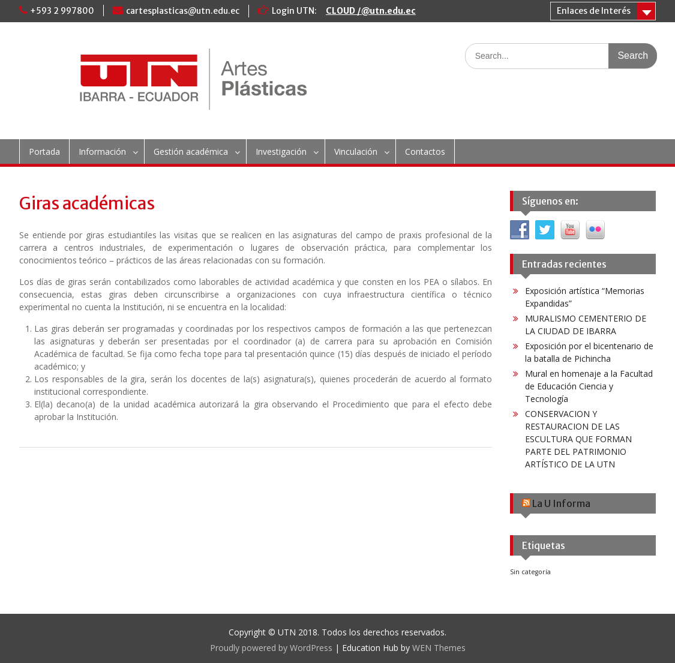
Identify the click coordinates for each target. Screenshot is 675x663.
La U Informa (561, 503)
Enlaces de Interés (594, 10)
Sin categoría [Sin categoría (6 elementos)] (530, 572)
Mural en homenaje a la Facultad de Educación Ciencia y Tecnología (589, 386)
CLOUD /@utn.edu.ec (371, 10)
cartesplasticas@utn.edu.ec (182, 10)
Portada (44, 151)
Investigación (281, 151)
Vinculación (355, 151)
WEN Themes (439, 647)
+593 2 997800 (62, 10)
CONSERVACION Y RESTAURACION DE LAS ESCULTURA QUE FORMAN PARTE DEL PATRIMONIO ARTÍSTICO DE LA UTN (578, 439)
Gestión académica (191, 151)
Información (102, 151)
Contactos (425, 151)
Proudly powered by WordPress (271, 647)
